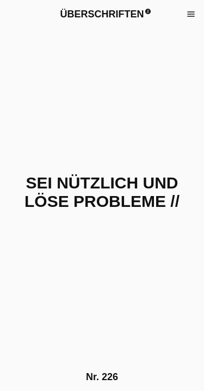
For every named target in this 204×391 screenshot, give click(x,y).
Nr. (102, 376)
